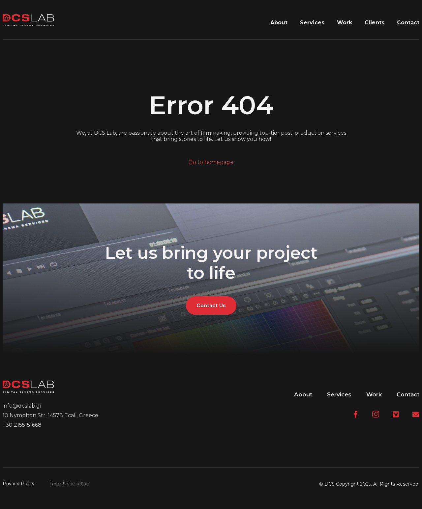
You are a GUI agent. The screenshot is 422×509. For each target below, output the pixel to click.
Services (312, 22)
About (278, 22)
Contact (408, 22)
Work (344, 22)
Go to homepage (211, 162)
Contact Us (211, 305)
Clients (374, 22)
